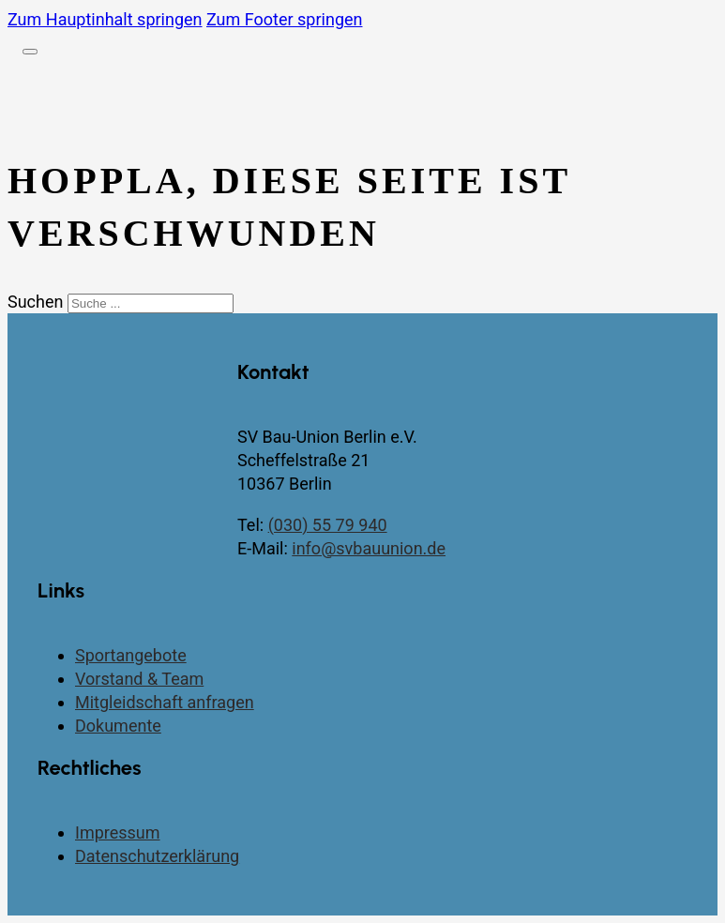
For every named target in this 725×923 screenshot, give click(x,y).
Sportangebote (131, 655)
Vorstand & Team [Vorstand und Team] (139, 678)
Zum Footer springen (284, 19)
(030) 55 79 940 (327, 525)
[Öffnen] (30, 51)
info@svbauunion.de (369, 548)
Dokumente (118, 725)
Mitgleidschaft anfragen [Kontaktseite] (164, 702)
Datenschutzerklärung (157, 856)
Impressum (117, 832)
